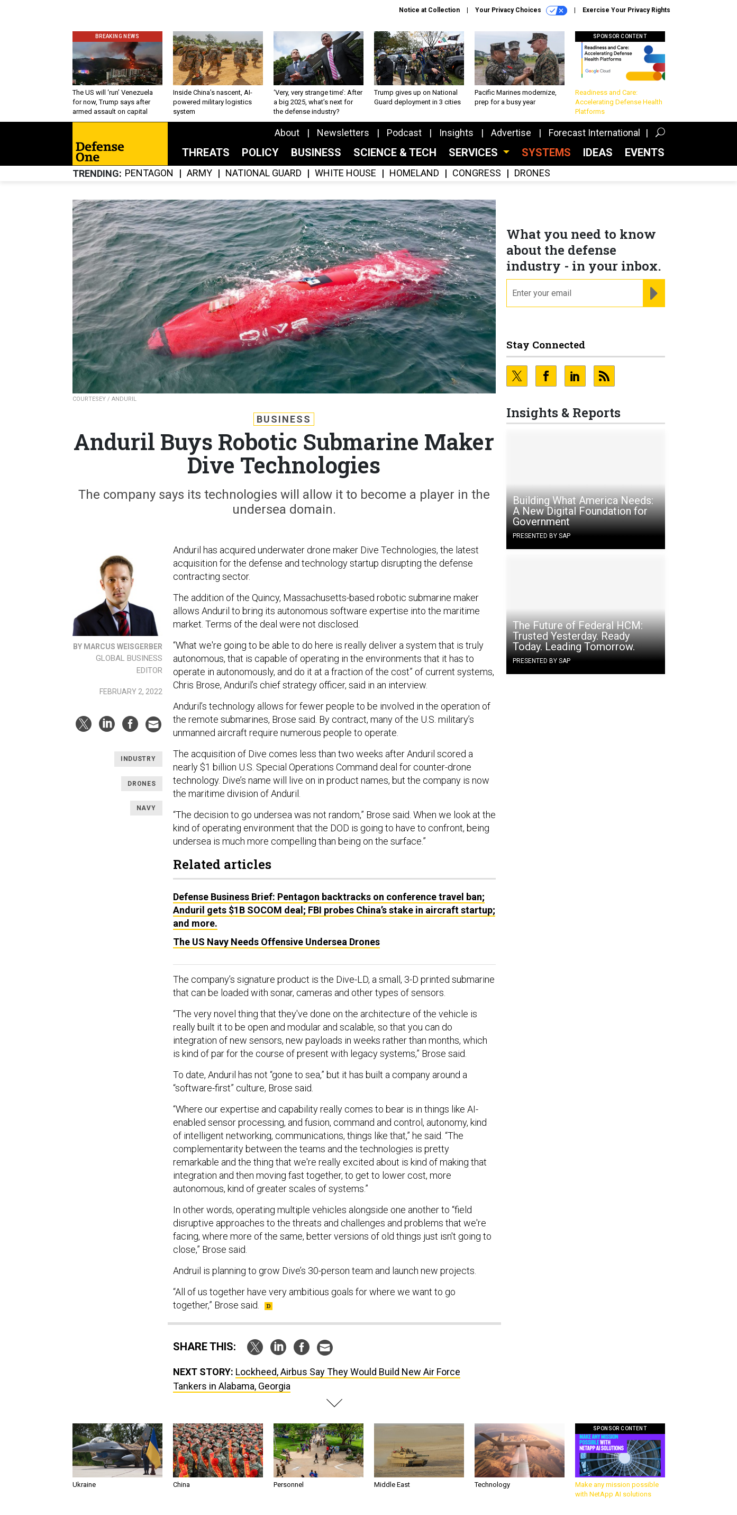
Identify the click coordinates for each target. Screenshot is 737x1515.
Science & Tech (394, 152)
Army (199, 173)
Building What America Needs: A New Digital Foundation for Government (583, 511)
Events (645, 152)
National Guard (263, 173)
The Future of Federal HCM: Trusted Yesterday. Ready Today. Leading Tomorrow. (578, 636)
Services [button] (475, 152)
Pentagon (149, 173)
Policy (260, 152)
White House (345, 173)
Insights (456, 132)
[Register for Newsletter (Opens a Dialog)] (654, 293)
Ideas (598, 152)
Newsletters (343, 132)
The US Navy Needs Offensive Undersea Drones (276, 941)
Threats (206, 152)
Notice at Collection (429, 10)
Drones (532, 173)
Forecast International (594, 132)
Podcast (404, 132)
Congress (476, 173)
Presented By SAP (541, 536)
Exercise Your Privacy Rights (626, 10)
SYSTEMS (546, 152)
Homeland (414, 173)
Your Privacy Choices (521, 10)
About (287, 132)
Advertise (511, 132)
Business (316, 152)
